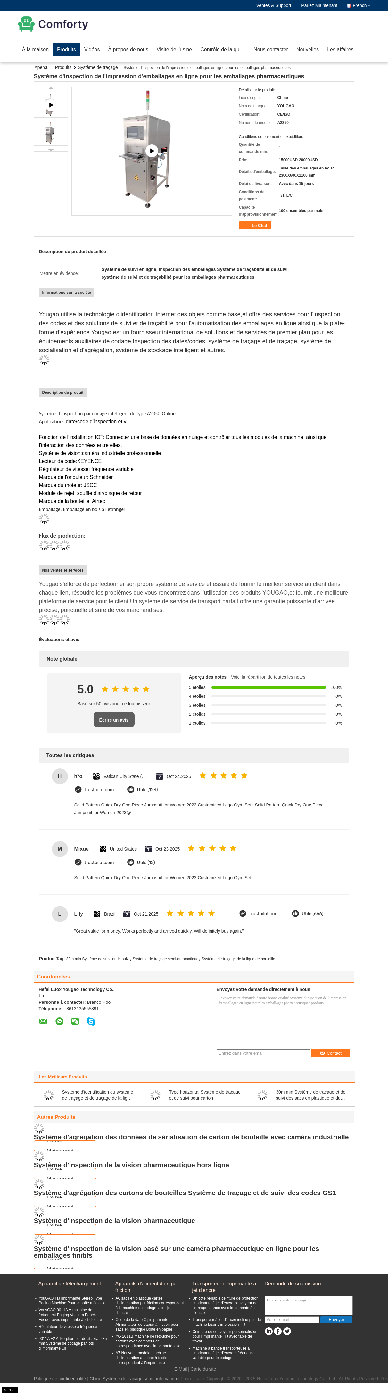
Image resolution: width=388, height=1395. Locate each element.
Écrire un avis (114, 719)
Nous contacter (270, 49)
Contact (330, 1053)
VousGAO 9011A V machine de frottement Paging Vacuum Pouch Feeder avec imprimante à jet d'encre (70, 1315)
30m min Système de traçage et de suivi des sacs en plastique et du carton (310, 1098)
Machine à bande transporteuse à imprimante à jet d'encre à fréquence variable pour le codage (224, 1353)
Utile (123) (147, 790)
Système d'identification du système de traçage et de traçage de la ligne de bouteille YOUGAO (97, 1098)
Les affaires (340, 49)
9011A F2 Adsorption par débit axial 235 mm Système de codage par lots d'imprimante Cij (73, 1343)
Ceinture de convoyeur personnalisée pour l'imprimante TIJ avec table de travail (224, 1336)
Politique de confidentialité (60, 1378)
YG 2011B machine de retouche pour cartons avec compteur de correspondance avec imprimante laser (149, 1341)
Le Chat (255, 225)
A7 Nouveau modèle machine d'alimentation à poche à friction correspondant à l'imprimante (142, 1358)
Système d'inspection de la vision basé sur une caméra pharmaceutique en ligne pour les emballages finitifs (176, 1252)
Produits (66, 49)
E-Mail (180, 1369)
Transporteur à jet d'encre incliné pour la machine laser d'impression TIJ (227, 1322)
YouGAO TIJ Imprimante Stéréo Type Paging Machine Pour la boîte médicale (72, 1300)
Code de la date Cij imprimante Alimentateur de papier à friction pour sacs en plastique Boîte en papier (147, 1324)
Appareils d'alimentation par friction (146, 1287)
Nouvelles (307, 49)
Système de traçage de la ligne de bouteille (238, 959)
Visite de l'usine (174, 49)
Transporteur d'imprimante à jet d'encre (224, 1287)
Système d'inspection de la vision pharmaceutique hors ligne (131, 1164)
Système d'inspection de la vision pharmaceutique (114, 1220)
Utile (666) (312, 914)
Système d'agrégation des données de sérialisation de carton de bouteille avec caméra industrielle (191, 1137)
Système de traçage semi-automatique (165, 959)
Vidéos (92, 49)
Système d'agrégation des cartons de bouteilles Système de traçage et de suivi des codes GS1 (185, 1192)
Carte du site (203, 1369)
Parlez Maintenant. (320, 5)
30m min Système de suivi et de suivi (97, 959)
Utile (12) (146, 862)
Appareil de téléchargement (69, 1283)
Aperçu (42, 67)
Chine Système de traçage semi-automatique (134, 1378)
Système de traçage (98, 67)
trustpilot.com (99, 790)
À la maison (35, 49)
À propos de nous (128, 49)
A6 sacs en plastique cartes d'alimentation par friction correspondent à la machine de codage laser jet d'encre (150, 1305)
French (361, 5)
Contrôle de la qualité (224, 49)
